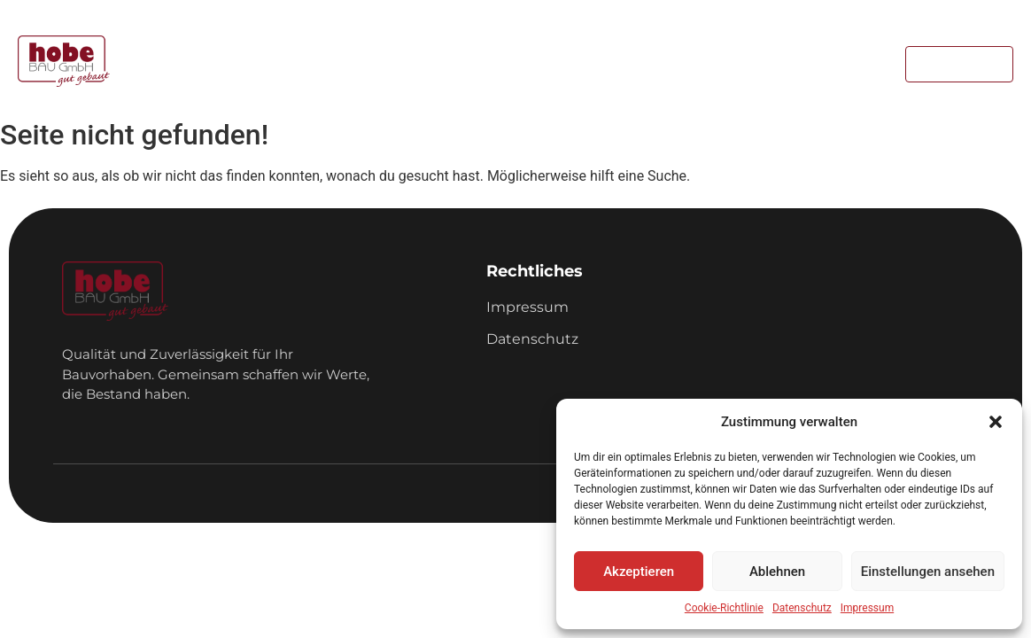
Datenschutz (802, 608)
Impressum (867, 608)
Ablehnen (777, 572)
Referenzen (552, 63)
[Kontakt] (959, 64)
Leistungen (442, 63)
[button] (995, 422)
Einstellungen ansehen (928, 572)
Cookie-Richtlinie (724, 608)
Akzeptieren (638, 572)
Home (351, 63)
